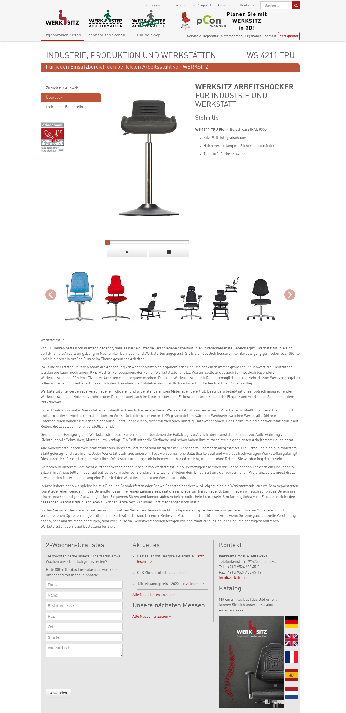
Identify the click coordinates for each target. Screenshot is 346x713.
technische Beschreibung (67, 107)
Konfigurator (288, 36)
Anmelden (225, 5)
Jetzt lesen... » (181, 573)
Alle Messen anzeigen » (151, 616)
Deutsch (247, 5)
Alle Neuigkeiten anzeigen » (155, 595)
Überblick (54, 97)
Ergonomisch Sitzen (62, 35)
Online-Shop (149, 35)
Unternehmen (231, 36)
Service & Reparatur (202, 36)
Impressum (151, 5)
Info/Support (201, 5)
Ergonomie (253, 36)
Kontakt (270, 36)
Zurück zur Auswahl (62, 88)
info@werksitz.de (233, 578)
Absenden (58, 693)
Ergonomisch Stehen (105, 35)
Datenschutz (175, 5)
